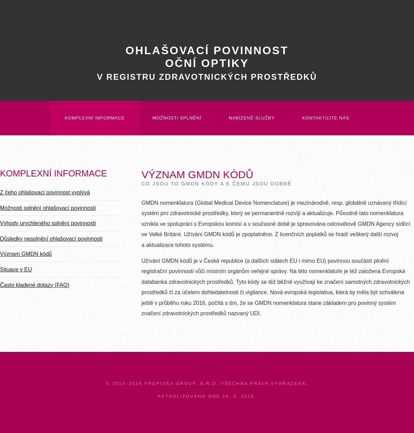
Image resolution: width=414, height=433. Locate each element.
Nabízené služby (252, 118)
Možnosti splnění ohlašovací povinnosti (48, 208)
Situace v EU (16, 269)
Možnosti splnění (176, 118)
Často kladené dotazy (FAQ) (34, 285)
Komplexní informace (95, 118)
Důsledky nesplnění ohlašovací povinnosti (51, 239)
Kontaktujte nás (325, 118)
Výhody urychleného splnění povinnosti (48, 223)
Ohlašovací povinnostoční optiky (207, 62)
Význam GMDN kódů (26, 254)
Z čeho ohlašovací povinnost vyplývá (45, 192)
